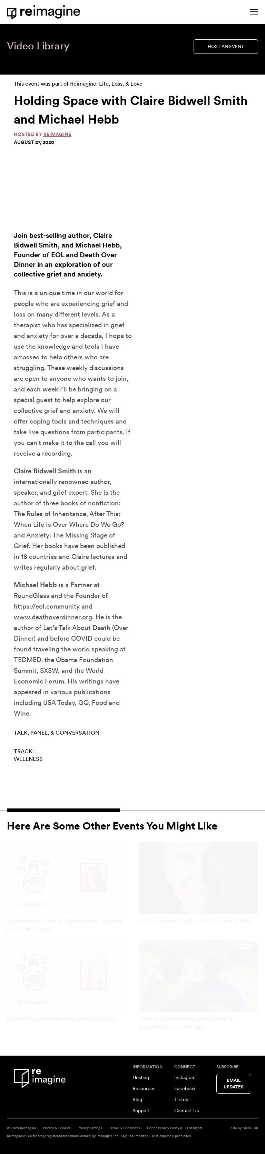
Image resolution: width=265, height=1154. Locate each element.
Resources (143, 1088)
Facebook (185, 1088)
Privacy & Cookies (57, 1128)
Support (141, 1110)
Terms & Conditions (124, 1128)
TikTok (181, 1099)
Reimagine (57, 134)
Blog (137, 1099)
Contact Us (186, 1110)
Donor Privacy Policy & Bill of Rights (175, 1128)
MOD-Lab (250, 1128)
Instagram (185, 1077)
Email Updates (234, 1084)
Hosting (140, 1077)
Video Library (38, 45)
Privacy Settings (90, 1128)
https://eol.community (47, 606)
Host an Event (226, 46)
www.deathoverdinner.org (53, 617)
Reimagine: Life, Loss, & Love (106, 83)
